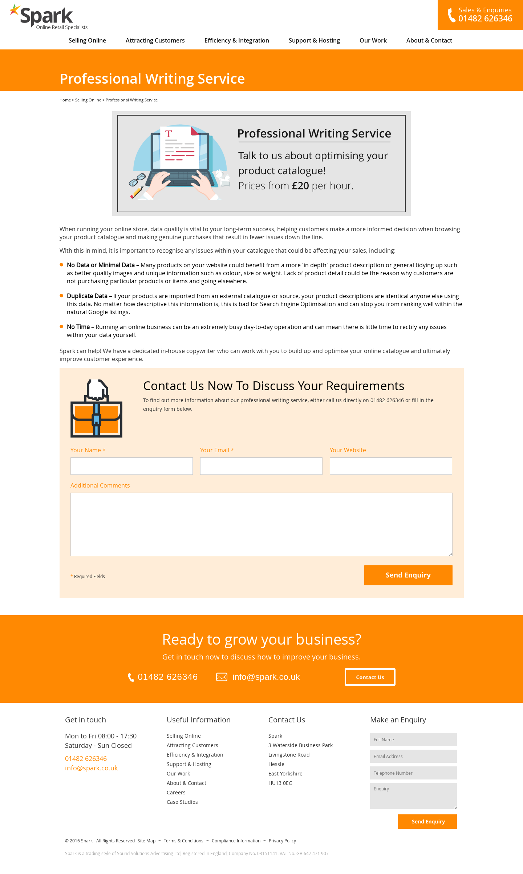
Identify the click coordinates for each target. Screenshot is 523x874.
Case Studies (182, 801)
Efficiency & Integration (236, 40)
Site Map (146, 840)
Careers (176, 792)
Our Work (373, 40)
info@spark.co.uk (266, 677)
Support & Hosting (314, 40)
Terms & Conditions (183, 840)
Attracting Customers (155, 40)
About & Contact (429, 40)
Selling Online (87, 40)
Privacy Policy (282, 840)
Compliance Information (236, 840)
